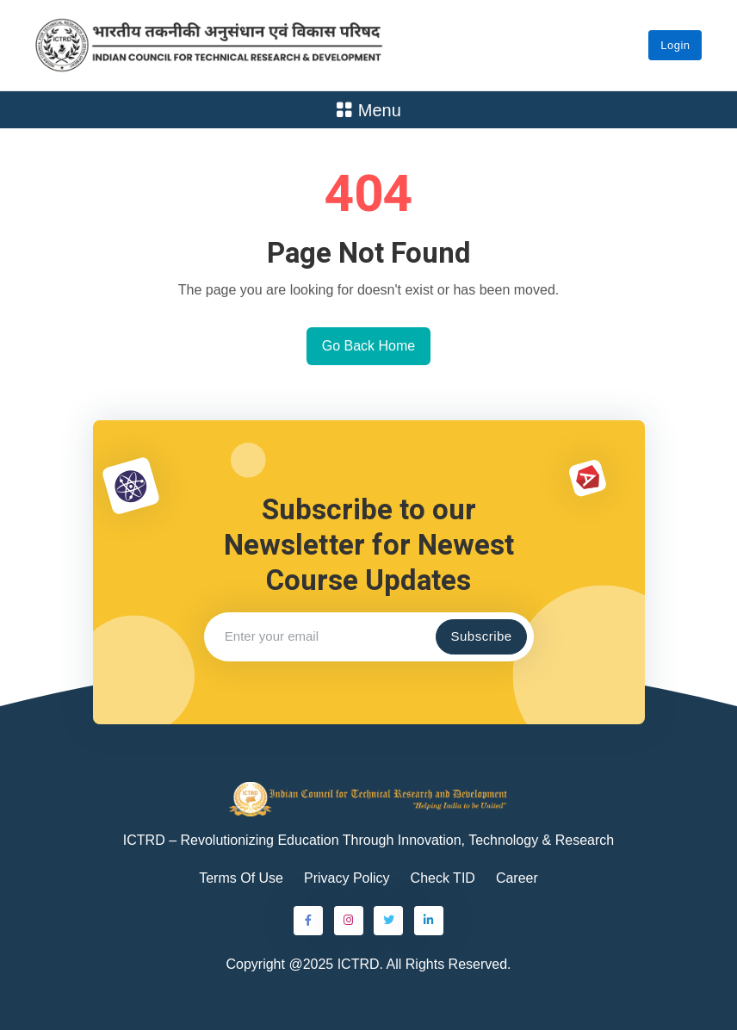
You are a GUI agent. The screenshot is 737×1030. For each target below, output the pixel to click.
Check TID (443, 878)
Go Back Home (368, 345)
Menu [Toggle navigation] (368, 110)
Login (675, 45)
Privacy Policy (347, 878)
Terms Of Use (241, 878)
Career (517, 878)
